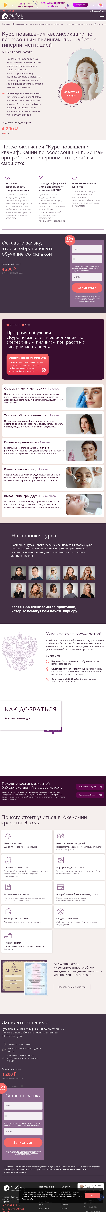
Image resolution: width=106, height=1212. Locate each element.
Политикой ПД (27, 1199)
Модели (64, 1204)
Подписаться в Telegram (90, 787)
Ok (92, 1196)
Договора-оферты (23, 1153)
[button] (102, 15)
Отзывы (64, 1208)
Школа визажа (44, 1209)
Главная (6, 24)
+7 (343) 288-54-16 (9, 11)
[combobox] (74, 259)
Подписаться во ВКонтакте (90, 795)
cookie (24, 1194)
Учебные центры (90, 1207)
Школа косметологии (22, 24)
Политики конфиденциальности (87, 300)
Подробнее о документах (72, 987)
